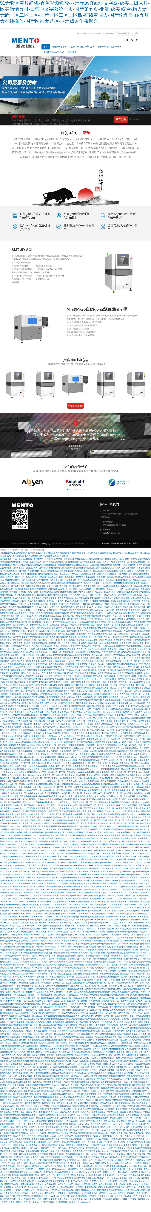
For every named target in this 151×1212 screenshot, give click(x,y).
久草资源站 (83, 916)
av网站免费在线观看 (55, 655)
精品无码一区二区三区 (129, 950)
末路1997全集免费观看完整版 (89, 628)
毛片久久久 (69, 775)
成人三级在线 (97, 880)
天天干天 (114, 950)
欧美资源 (124, 1025)
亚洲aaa (106, 601)
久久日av (30, 577)
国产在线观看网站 (65, 931)
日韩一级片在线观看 (102, 802)
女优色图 (40, 613)
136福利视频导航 (62, 934)
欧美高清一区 (132, 1052)
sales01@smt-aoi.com (111, 533)
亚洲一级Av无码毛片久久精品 (51, 971)
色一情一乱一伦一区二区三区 (122, 823)
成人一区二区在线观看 (92, 763)
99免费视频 (14, 1175)
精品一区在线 (144, 712)
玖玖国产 (111, 913)
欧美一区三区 (121, 724)
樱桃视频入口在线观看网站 (81, 1133)
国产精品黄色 (15, 601)
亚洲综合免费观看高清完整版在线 (42, 649)
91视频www (8, 1001)
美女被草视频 (34, 769)
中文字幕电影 (71, 745)
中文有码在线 (18, 1190)
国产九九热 (51, 637)
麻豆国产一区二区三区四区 (22, 655)
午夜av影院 (27, 724)
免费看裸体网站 (30, 718)
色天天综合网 (71, 928)
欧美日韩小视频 (129, 1007)
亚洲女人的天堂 (126, 808)
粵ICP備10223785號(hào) (40, 544)
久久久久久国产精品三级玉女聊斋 (135, 586)
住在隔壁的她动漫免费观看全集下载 (87, 1088)
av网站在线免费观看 (116, 1115)
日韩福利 (28, 1031)
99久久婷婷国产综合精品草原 (52, 679)
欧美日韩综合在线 (42, 1106)
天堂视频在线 (71, 580)
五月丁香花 (57, 754)
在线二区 (58, 1142)
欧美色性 (100, 1100)
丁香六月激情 (119, 1031)
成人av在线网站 (109, 730)
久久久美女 (140, 571)
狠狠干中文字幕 (14, 941)
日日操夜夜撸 (36, 1028)
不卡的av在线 (126, 697)
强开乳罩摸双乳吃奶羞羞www (124, 592)
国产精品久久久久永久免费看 (130, 679)
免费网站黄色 (16, 1046)
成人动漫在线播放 (8, 980)
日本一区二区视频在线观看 (34, 601)
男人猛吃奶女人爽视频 (94, 835)
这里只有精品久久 (32, 892)
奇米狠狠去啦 (135, 610)
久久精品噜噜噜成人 (47, 1124)
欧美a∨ (104, 1157)
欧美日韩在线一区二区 (140, 1127)
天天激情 (7, 1190)
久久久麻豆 (95, 871)
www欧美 (107, 856)
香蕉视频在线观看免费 (105, 850)
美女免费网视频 (14, 856)
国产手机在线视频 (88, 562)
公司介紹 (105, 543)
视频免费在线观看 (108, 1082)
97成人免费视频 (78, 1175)
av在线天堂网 (33, 919)
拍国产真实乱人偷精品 (128, 1034)
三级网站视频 (6, 568)
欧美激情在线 (82, 664)
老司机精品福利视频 (31, 1037)
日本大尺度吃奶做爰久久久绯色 (76, 682)
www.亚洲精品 (11, 1016)
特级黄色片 (23, 772)
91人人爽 (147, 1043)
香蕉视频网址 (81, 874)
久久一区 (25, 808)
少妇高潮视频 (140, 871)
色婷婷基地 (66, 793)
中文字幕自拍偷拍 (28, 574)
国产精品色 (74, 1130)
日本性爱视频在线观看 (47, 634)
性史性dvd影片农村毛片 (139, 1109)
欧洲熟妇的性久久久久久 (117, 1145)
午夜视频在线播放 (56, 928)
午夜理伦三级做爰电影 (88, 643)
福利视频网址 (115, 1007)
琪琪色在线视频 (89, 1190)
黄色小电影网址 (141, 1049)
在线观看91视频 (136, 995)
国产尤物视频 (6, 1112)
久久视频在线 (140, 607)
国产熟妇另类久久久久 (79, 953)
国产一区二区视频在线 (15, 661)
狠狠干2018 (120, 625)
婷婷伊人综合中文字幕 (38, 664)
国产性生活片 (27, 1106)
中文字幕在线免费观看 (94, 1187)
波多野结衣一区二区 (85, 607)
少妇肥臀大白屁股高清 (74, 787)
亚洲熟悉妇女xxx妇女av (77, 772)
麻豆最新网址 (81, 652)
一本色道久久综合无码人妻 (97, 950)
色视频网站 (121, 1070)
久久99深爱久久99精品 (49, 1112)
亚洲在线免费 (120, 721)
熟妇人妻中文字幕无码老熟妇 (120, 1073)
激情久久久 (20, 577)
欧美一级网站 (64, 1199)
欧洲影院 (30, 862)
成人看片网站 (21, 1187)
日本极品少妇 (87, 1103)
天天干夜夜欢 (38, 916)
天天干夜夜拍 (83, 1115)
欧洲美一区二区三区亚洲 (60, 748)
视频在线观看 (21, 766)
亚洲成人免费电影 (45, 745)
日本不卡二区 (19, 568)
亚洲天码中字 (141, 907)
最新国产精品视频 (113, 664)
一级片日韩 (6, 1103)
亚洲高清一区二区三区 (35, 986)
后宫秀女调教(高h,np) (104, 724)
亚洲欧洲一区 (55, 652)
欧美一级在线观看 (123, 769)
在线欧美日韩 (39, 838)
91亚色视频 (134, 1112)
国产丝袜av (143, 1010)
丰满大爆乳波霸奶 (125, 754)
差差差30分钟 (54, 643)
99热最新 (7, 1172)
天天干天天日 (103, 562)
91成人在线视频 (20, 995)
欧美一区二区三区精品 (135, 706)
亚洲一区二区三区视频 (82, 1109)
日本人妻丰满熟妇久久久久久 (33, 959)
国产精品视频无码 (119, 604)
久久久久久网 (75, 595)
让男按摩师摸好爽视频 (73, 886)
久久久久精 (15, 820)
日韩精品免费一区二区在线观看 (99, 640)
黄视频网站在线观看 (67, 649)
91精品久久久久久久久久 (111, 712)
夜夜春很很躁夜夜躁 (49, 796)
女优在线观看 (52, 1040)
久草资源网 (21, 1109)
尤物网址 (104, 841)
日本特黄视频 (19, 1145)
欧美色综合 (27, 622)
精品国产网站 (116, 883)
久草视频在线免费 (139, 709)
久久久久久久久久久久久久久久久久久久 (30, 962)
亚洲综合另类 (32, 568)
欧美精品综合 (118, 910)
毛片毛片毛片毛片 (50, 965)
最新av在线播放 (29, 745)
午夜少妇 (50, 934)
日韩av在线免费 (88, 1007)
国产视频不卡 (122, 995)
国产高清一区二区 (88, 658)
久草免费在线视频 (121, 847)
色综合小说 (82, 1064)
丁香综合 (32, 613)
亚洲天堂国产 (50, 1187)
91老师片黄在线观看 (33, 1199)
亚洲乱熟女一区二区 (128, 763)
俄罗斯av (88, 694)
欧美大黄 (62, 565)
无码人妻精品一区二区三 (113, 691)
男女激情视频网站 (37, 832)
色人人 (96, 841)
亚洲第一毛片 (114, 817)
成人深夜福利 (73, 1019)
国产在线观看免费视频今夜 (22, 1181)
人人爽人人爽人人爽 (102, 853)
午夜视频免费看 (14, 745)
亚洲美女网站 (109, 1175)
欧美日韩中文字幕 (66, 1028)
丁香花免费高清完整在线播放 (65, 859)
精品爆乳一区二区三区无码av (107, 595)
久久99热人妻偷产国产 (34, 1064)
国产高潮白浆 (47, 910)
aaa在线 (86, 604)
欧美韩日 (51, 601)
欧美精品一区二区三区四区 (51, 640)
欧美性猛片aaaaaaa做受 (95, 787)
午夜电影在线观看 (133, 1193)
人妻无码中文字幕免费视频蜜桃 (20, 931)
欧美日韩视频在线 (17, 652)
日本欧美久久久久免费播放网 (103, 1052)
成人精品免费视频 (24, 1082)
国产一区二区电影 (60, 844)
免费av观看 (53, 685)
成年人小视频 (52, 586)
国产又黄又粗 (95, 700)
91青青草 (25, 1088)
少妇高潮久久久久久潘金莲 (134, 883)
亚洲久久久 (137, 769)
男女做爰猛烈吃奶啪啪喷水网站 (66, 820)
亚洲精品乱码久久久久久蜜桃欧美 (107, 1169)
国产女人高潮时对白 (31, 941)
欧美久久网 (95, 1022)
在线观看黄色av (122, 1016)
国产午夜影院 (28, 784)
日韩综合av (42, 928)
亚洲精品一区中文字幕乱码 (55, 622)
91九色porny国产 (78, 739)
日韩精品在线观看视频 (51, 715)
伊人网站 (121, 1091)
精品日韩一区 (142, 685)
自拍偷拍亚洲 (122, 580)
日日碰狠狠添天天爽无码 (134, 619)
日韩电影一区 (65, 1040)
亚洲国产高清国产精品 (97, 892)
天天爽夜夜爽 (47, 646)
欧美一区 (7, 977)
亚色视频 (5, 1046)
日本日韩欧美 (95, 691)
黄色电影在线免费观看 (106, 754)
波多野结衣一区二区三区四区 (25, 640)
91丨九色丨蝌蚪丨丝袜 (85, 754)
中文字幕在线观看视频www (83, 613)
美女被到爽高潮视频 (93, 886)
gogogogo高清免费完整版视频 (127, 583)
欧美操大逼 (12, 950)
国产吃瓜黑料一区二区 (47, 901)
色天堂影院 (44, 1049)
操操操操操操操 (82, 1070)
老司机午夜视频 (8, 616)
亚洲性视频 (109, 769)
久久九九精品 (107, 1022)
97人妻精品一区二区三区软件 (92, 1091)
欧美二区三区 (56, 814)
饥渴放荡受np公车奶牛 (28, 938)
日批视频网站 (106, 1106)
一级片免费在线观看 (78, 1004)
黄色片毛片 (10, 832)
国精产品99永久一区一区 (112, 1001)
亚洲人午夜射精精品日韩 (40, 983)
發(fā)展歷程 (133, 543)
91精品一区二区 (14, 784)
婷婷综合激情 (67, 592)
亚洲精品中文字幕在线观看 (66, 1025)
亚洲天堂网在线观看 (86, 992)
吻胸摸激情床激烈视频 (36, 586)
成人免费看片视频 (56, 664)
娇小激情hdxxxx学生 (10, 658)
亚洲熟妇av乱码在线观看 (81, 841)
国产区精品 (91, 928)
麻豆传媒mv (128, 1169)
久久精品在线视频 (47, 1043)
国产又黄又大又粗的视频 (107, 742)
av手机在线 (139, 850)
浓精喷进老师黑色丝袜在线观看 (24, 670)
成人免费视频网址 (65, 829)
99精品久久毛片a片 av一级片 (33, 673)
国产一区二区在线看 (38, 685)
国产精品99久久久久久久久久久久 (60, 838)
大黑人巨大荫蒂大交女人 (79, 610)
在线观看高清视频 (88, 574)
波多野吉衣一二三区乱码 (96, 1097)
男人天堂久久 (126, 1163)
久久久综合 (85, 1061)
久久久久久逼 (22, 685)
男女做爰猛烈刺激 (47, 871)
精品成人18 (109, 1160)
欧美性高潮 (100, 661)
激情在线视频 (95, 1118)
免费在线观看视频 (76, 989)
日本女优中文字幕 (95, 1004)
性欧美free (117, 853)
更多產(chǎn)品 (75, 406)
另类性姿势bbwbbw (88, 667)
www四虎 (19, 667)
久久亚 (91, 568)
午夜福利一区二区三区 (113, 616)
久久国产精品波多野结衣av (138, 989)
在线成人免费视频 (51, 760)
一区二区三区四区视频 (109, 877)
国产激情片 (71, 1145)
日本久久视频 (75, 1007)
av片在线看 (22, 649)
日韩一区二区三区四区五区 (36, 1190)
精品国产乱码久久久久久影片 (98, 965)
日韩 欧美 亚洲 (126, 1049)
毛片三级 (75, 574)
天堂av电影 (55, 625)
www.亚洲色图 (96, 751)
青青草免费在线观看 (94, 676)
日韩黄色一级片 (46, 1142)
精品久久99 (56, 616)
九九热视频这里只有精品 (18, 562)
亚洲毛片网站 (69, 784)
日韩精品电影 (105, 631)
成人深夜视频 (137, 778)
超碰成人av (98, 1109)
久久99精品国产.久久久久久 (57, 709)
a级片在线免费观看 (136, 1139)
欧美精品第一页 (138, 694)
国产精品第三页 (10, 1040)
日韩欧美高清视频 (130, 805)
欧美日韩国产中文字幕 (67, 637)
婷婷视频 (143, 1034)
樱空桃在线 (130, 1160)
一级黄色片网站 (20, 775)
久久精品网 (5, 1148)
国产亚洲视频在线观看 (140, 1046)
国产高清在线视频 (131, 998)
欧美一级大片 (119, 1124)
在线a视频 (77, 974)
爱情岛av (49, 613)
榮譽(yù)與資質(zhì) (118, 543)
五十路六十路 (34, 847)
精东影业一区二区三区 (60, 574)
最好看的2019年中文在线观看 (52, 670)
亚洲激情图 (113, 682)
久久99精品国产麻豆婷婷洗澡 (94, 622)
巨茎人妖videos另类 (110, 1049)
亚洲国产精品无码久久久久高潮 (35, 583)
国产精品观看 (62, 1043)
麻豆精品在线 (124, 1172)
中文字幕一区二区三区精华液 (89, 856)
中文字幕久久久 (61, 1193)
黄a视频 (79, 577)
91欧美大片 (128, 661)
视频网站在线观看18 (26, 925)
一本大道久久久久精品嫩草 (41, 1193)
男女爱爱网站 (129, 631)
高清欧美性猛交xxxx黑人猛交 (70, 805)
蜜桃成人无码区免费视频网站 (29, 1166)
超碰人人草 (131, 1154)
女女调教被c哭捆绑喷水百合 (74, 968)
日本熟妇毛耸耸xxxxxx (97, 1064)
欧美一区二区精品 (79, 1001)
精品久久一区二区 (69, 643)
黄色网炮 (34, 922)
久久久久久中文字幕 (69, 760)
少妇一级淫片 (114, 1055)
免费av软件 (43, 1178)
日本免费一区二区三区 (19, 823)
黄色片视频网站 (50, 856)
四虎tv (64, 1091)
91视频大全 (109, 928)
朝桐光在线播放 (25, 947)
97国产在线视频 (120, 799)
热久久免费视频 (124, 832)
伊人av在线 (141, 826)
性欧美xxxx (79, 1166)
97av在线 (140, 823)
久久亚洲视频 (111, 1013)
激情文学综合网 (66, 796)
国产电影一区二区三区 (62, 983)
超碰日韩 (142, 799)
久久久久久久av (20, 1034)
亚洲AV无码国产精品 (137, 938)
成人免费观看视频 (43, 844)
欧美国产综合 (77, 712)
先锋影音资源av (65, 724)
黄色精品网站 (11, 938)
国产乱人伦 (18, 977)
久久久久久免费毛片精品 (126, 913)
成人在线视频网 (129, 568)
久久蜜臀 (15, 796)
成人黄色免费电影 (64, 880)
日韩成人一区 (43, 913)
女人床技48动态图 (88, 1019)
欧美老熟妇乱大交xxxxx (22, 1172)
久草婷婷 (23, 592)
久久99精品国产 (7, 589)
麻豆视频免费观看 (71, 562)
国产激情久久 (53, 808)
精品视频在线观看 (82, 598)
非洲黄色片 (44, 938)
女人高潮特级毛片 (78, 709)
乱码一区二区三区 (100, 986)
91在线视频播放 (20, 769)
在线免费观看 (17, 1064)
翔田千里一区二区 (115, 793)
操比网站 (45, 604)
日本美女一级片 (131, 1196)
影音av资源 (62, 1115)
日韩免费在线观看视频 (114, 1088)
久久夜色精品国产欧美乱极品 (12, 715)
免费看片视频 (19, 1112)
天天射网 (133, 760)
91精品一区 (114, 760)
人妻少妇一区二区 (97, 998)
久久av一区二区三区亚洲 (64, 646)
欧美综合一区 (32, 1169)
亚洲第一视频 (84, 745)
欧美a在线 (84, 925)
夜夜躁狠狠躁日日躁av (88, 760)
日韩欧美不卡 (95, 922)
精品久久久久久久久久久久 (129, 1037)
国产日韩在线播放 (130, 664)
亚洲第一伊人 (54, 862)
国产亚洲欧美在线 (104, 757)
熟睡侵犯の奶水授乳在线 (74, 559)
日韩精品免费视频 (82, 688)
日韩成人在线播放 (107, 1070)
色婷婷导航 (126, 1085)
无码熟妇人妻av (44, 619)
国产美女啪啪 (40, 589)
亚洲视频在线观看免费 (70, 1016)
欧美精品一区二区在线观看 (104, 733)
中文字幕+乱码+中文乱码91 (139, 1106)
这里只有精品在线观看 (107, 574)
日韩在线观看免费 (111, 697)
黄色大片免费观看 (8, 1067)
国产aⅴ (77, 1103)
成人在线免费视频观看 (28, 953)
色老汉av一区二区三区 (135, 1136)
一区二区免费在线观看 (61, 956)
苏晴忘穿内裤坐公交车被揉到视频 (19, 1184)
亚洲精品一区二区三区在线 (80, 718)
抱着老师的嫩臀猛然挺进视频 (46, 1097)
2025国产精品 (54, 1133)
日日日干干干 (11, 904)
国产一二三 (141, 862)
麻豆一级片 (5, 1181)
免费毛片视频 (18, 1085)
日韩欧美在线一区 (84, 971)
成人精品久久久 (16, 898)
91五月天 (103, 760)
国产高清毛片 (56, 784)
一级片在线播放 (111, 971)
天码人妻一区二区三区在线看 (121, 1064)
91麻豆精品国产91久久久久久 (13, 1052)
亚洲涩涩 (54, 604)
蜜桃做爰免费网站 (51, 1016)
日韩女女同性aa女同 (31, 1148)
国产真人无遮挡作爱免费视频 (78, 655)
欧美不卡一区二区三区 (21, 763)
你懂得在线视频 (105, 667)
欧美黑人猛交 (120, 925)
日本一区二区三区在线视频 (60, 974)
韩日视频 (98, 697)
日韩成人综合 (7, 1157)
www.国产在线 (112, 1040)
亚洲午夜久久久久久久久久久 (108, 568)
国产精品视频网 (40, 1031)
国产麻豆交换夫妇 (106, 938)
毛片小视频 (126, 835)
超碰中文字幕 (123, 646)
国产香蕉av (42, 628)
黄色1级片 (95, 598)
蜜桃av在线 (115, 844)
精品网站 (87, 1049)
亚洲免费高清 (71, 1022)
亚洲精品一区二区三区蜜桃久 (46, 727)
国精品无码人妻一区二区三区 (121, 986)
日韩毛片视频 (51, 712)
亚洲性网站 (142, 856)
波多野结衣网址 (125, 971)
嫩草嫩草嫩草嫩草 (54, 832)
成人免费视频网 (74, 763)
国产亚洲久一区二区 (110, 1127)
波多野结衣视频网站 (129, 844)
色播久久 (9, 595)
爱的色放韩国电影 (93, 868)
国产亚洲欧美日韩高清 (77, 947)
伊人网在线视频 (143, 565)
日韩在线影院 (49, 835)
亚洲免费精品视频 (99, 1043)
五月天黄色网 (83, 877)
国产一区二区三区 (23, 968)
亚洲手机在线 (33, 1109)
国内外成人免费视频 (80, 1052)
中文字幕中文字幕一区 (120, 562)
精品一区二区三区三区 (43, 1025)
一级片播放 (123, 574)
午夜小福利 (118, 736)
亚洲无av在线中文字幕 (71, 715)
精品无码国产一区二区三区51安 (28, 895)
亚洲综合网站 (86, 934)
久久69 (89, 733)
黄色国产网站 (6, 1094)
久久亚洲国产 (124, 992)
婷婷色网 (97, 601)
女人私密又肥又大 (32, 790)
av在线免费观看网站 (135, 625)
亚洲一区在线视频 (64, 998)
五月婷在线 (83, 844)
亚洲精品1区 (66, 1109)
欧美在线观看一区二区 (137, 604)
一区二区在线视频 (15, 1142)
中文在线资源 (113, 1112)
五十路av (85, 1124)
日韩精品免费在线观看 (49, 841)
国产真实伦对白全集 (42, 1004)
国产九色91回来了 (19, 703)
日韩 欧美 (124, 1112)
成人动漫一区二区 (114, 998)
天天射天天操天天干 (84, 919)
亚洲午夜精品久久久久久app (78, 631)
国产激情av (39, 559)
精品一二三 (12, 625)
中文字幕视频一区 (124, 703)
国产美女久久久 (123, 778)
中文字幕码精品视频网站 (71, 1139)
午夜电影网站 (17, 829)
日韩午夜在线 (40, 721)
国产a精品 (58, 559)
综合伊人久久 (94, 721)
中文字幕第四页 (50, 598)
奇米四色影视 (122, 1109)
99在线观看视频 (86, 1025)
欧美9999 (145, 1064)
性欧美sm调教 (135, 1175)
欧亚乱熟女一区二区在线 (46, 805)
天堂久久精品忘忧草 (95, 775)
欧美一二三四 (86, 853)
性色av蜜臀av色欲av (133, 959)
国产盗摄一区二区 (71, 1061)
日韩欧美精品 (123, 781)
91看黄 (12, 1202)
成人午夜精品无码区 (137, 965)
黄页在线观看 (17, 892)
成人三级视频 (70, 640)
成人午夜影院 (92, 727)
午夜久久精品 (115, 670)
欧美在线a (25, 778)
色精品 (106, 1010)
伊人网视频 (23, 904)
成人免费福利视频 (113, 805)
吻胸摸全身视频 (112, 1100)
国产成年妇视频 (116, 959)
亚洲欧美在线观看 (38, 808)
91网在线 (4, 1151)
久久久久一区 (15, 733)
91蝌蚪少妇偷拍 (31, 898)
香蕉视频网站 (11, 757)
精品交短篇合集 (83, 1034)
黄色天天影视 (13, 697)
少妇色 (107, 604)
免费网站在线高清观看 (32, 733)
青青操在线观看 (88, 1040)
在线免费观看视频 (67, 685)
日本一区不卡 (128, 658)
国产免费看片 (60, 850)
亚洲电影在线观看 (125, 673)
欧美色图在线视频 (8, 925)
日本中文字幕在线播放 (15, 1022)
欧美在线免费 (93, 796)
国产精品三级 (61, 1160)
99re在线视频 (125, 874)
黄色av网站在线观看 (136, 1076)
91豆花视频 (117, 619)
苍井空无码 (23, 625)
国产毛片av (29, 1121)
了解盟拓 (135, 119)
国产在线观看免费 (128, 1100)
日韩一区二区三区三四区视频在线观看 (107, 745)
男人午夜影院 (71, 910)
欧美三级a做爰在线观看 (26, 971)
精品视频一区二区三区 (114, 1136)
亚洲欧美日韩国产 (62, 613)
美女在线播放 (50, 1058)
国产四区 (80, 1187)
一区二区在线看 (42, 607)
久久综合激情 (99, 941)
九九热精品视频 (10, 1115)
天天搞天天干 (30, 977)
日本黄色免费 (100, 1025)
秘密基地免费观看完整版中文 (20, 1025)
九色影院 (133, 1145)
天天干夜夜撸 (60, 811)
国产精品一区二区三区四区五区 (56, 1085)
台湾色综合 (90, 670)
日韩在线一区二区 (56, 781)
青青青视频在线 (125, 1097)
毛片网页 (116, 565)
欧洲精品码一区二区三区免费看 (84, 1076)
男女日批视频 (52, 751)
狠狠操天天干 (80, 829)
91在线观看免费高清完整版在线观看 (98, 715)
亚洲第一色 (109, 811)
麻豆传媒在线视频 (112, 838)
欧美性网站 (129, 956)
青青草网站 (113, 649)
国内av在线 (66, 1001)
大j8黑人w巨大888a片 (93, 814)
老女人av (26, 1007)
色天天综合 (125, 1127)
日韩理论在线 (127, 1043)
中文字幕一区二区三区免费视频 (69, 835)
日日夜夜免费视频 (136, 1199)
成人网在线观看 (47, 919)
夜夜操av (11, 986)
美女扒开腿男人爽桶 (121, 559)
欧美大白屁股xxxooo (27, 880)
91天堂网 (82, 928)
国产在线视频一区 (49, 1037)
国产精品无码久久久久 (108, 826)
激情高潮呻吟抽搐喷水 (134, 793)
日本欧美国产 (52, 610)
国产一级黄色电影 (139, 787)
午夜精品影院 (90, 577)
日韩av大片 (62, 1031)
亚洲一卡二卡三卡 (125, 1082)
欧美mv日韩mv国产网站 (34, 934)
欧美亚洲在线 (79, 766)
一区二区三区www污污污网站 (103, 1046)
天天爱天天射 (117, 956)
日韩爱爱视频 (60, 661)
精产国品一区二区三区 (102, 1031)
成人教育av (38, 787)
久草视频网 (10, 971)
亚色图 (95, 631)
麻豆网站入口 (69, 616)
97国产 (109, 736)
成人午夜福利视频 (45, 1154)
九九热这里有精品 (120, 1178)
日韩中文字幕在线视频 (58, 595)
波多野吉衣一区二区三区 (63, 817)
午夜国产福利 (129, 862)
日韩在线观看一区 (24, 1202)
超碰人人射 (46, 706)
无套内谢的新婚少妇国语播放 (109, 947)
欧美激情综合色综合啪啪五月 (60, 571)
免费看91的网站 (99, 1112)
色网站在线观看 (22, 1193)
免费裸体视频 (103, 685)
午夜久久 (127, 853)
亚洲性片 (101, 1181)
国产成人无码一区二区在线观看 (87, 730)
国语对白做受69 (31, 1142)
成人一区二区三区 (64, 898)
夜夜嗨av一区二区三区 (75, 950)
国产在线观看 (128, 670)
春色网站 (111, 931)
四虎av (115, 808)
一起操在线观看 (139, 835)
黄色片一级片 (105, 808)
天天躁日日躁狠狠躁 (84, 962)
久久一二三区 (121, 811)
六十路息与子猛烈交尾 (30, 820)
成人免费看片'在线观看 (51, 941)
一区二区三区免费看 (140, 832)
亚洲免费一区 (100, 793)
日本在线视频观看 (25, 751)
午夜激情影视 (141, 986)
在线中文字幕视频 (21, 922)
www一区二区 (139, 739)
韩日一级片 (117, 856)
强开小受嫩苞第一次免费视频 (58, 889)
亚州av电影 (143, 649)
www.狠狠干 (129, 1001)
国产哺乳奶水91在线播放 (92, 1016)
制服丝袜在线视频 (22, 1157)
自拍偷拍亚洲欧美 (9, 880)
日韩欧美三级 (102, 1007)
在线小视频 (104, 727)
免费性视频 (125, 694)
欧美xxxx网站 (97, 604)
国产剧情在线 (108, 868)
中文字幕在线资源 (32, 754)
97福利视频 (12, 592)
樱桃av (10, 1187)
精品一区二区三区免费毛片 (109, 658)
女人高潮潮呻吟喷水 (130, 748)
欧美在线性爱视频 (57, 1145)
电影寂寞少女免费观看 (134, 1133)
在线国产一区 (72, 892)
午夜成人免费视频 (14, 718)
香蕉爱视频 (33, 904)
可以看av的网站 (102, 1139)
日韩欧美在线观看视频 (47, 718)
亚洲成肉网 (78, 793)
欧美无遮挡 (137, 817)
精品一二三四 (88, 904)
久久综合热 (84, 1046)
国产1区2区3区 (51, 703)
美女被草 (81, 640)
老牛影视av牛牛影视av (41, 763)
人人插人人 (63, 589)
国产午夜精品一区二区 (107, 1172)
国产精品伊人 (81, 1073)
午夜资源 (138, 622)
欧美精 (136, 667)
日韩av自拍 (78, 694)
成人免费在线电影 (77, 1097)
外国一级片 (83, 910)
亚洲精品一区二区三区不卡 (95, 571)
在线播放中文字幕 (80, 922)
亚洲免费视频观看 (71, 667)
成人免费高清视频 (117, 1010)
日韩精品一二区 (8, 1109)
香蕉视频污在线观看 (129, 877)
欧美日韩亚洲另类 (75, 583)
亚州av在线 (40, 889)
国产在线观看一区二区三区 (78, 1067)
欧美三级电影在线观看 (109, 643)
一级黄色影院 (104, 901)
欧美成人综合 (121, 577)
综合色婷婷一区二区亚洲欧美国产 (109, 904)
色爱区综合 (126, 838)
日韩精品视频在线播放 (121, 709)
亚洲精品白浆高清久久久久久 (106, 694)
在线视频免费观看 (90, 1193)
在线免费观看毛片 (15, 628)
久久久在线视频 (56, 742)
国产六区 (119, 977)
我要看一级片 (17, 868)
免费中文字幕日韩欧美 (39, 625)
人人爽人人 (80, 1172)
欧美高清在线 (45, 953)
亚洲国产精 (10, 565)
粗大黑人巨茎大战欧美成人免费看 (47, 1061)
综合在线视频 (69, 1142)
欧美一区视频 (132, 1091)
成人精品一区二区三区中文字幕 (44, 778)
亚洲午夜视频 (134, 901)
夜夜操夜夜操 (139, 652)
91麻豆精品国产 (12, 853)
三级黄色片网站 (8, 1127)
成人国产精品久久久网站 (130, 1040)
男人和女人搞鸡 (139, 802)
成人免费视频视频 (58, 823)
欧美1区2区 (141, 865)
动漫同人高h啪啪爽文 (46, 880)
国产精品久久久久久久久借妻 (61, 962)
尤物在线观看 (47, 661)
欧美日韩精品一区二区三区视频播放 (79, 742)
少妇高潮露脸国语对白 (127, 730)
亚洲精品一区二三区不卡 (108, 589)
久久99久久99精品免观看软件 (16, 1118)
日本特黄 (134, 781)
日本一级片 (144, 1052)
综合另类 (128, 1118)
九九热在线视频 (24, 1055)
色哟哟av (56, 619)
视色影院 (78, 817)
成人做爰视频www (123, 1103)
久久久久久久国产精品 (13, 619)
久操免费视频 (32, 1145)
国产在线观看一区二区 (42, 859)
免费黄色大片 (56, 1049)
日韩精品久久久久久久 (54, 950)
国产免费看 (42, 826)
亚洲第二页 (83, 1118)
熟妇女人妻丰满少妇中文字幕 (116, 628)
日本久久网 (55, 607)
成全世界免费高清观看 (115, 1187)
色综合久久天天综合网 (76, 736)
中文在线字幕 (30, 907)
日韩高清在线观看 (57, 1067)
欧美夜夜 (20, 965)
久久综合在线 (144, 1124)
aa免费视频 (24, 983)
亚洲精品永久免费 (45, 811)
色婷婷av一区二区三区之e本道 (33, 1133)
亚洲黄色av (84, 859)
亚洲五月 (120, 850)
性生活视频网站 (42, 784)
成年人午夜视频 (107, 989)
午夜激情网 (82, 634)
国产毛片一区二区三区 (90, 1130)
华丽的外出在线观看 (141, 655)
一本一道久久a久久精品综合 (107, 919)
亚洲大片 (66, 1175)
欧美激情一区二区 (117, 841)
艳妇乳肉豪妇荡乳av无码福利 (23, 799)
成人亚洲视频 (21, 814)
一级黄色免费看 (140, 1163)
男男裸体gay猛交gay (123, 655)
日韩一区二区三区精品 (48, 922)
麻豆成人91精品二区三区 (78, 565)
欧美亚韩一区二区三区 (45, 1130)
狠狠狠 (108, 559)
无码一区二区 (109, 718)
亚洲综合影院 (134, 811)
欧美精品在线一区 (119, 829)
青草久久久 (88, 793)
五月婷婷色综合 (83, 790)
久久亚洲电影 (122, 931)
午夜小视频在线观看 (85, 661)
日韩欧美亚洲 (115, 980)
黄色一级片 (59, 910)
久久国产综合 (9, 965)
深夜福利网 (98, 971)
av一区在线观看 (35, 598)
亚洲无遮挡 (16, 1037)
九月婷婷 (28, 667)
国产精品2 (90, 983)
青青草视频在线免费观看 (98, 883)
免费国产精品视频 (22, 944)
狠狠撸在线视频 (59, 1019)
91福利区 (113, 992)
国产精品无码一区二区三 (102, 655)
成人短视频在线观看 (134, 745)
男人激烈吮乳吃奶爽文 (66, 871)
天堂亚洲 (119, 1196)
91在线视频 (34, 706)
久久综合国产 (18, 1103)
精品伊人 (17, 1136)
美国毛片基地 (64, 739)
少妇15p (3, 835)
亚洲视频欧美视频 (97, 913)
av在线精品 (38, 1082)
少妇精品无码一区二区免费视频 (121, 1157)
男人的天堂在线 (27, 853)
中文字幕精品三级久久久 (132, 595)
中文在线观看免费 (125, 733)
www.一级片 (33, 592)
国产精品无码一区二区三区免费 (106, 748)
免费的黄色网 (109, 751)
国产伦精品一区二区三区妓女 (27, 691)
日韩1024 (23, 847)
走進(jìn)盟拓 (58, 47)
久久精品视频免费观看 (50, 688)
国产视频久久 (17, 688)
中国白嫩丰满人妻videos (29, 757)
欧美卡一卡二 (56, 1013)
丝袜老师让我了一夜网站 (92, 625)
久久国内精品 (71, 781)
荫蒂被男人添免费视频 (138, 1178)
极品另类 (92, 947)
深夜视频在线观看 (113, 661)
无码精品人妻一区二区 (101, 790)
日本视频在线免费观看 (44, 1121)
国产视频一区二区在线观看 (82, 1085)
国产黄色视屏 (138, 889)
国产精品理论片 (29, 580)
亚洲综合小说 (74, 1124)
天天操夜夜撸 (95, 898)
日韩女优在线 (51, 565)
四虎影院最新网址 (62, 1076)
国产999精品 (136, 814)
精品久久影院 (113, 1025)
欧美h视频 (70, 664)
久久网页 (117, 886)
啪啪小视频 (8, 907)
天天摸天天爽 (102, 992)
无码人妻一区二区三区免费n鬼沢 (86, 956)
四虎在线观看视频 (81, 998)
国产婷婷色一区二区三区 (101, 1124)
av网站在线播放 (68, 607)
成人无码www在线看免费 (106, 1037)
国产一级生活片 (117, 1058)
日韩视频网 (92, 829)
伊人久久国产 (67, 688)
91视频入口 (86, 1112)
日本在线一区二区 (37, 1127)
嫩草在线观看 (53, 1118)
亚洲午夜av (28, 589)
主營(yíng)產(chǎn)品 (81, 47)
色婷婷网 (41, 907)
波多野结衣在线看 (81, 898)
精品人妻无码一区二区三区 (103, 610)
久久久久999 (105, 895)
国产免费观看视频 (108, 781)
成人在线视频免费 (36, 703)
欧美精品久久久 (59, 763)
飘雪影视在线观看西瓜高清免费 (19, 721)
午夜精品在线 (73, 995)
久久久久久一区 (96, 769)
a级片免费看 (74, 658)
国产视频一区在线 (91, 712)
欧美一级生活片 (103, 709)
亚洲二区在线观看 (140, 838)
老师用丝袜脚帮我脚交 (50, 1109)
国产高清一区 (74, 622)
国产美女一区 (86, 601)
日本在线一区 (71, 992)
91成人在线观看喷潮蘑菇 (89, 781)
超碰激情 (24, 706)
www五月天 (106, 1130)
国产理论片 (22, 980)
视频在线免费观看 (94, 706)
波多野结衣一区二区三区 (121, 739)
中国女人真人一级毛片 (123, 784)
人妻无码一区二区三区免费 (67, 601)
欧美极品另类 (132, 841)
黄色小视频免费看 (38, 1118)
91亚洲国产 (73, 1031)
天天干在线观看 (87, 1037)
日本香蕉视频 (34, 604)
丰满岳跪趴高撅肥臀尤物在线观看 (40, 1151)
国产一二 (91, 709)
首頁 (46, 47)
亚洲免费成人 (40, 610)
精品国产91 (46, 847)
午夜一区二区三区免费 (23, 559)
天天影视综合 (15, 1196)
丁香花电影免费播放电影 (101, 799)
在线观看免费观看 (58, 583)
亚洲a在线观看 (74, 904)
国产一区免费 (6, 922)
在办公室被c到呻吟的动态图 (90, 778)
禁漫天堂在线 (60, 769)
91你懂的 (61, 1058)
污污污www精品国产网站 (35, 1100)
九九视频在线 (6, 1049)
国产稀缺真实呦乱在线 (129, 983)
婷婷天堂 (138, 1043)
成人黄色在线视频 (131, 947)
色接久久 (40, 1184)
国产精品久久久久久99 (73, 1013)
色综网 (96, 989)
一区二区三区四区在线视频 (102, 977)
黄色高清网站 (137, 700)
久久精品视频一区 (101, 934)
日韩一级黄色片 (135, 1067)
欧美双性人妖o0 (130, 712)
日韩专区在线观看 (67, 577)
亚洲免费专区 (17, 934)
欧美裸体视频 (122, 610)
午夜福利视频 (38, 883)
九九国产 (59, 1121)
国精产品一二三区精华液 (81, 1169)
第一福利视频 (106, 847)
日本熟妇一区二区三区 (24, 1001)
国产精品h (40, 631)
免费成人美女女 (39, 1055)
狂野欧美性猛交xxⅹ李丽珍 (71, 895)
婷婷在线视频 (93, 784)
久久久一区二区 (109, 1061)
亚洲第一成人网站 (132, 941)
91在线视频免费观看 (29, 697)
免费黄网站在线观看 (125, 751)
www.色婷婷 (95, 1163)
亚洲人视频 (31, 877)
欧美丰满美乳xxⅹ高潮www (72, 868)
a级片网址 (13, 847)
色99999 (25, 1196)
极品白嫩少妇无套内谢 (86, 685)
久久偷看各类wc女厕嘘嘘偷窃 (129, 718)
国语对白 (73, 844)
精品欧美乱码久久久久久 (42, 850)
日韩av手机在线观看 (128, 649)
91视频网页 (46, 820)
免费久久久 (96, 1061)
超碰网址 (124, 919)
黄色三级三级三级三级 (134, 1088)
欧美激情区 (132, 916)
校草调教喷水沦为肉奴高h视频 (18, 787)
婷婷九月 (77, 931)
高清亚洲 (19, 589)
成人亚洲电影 (23, 1163)
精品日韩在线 (88, 595)
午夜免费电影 (15, 622)
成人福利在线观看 (136, 577)
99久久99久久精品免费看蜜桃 (24, 826)
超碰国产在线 (60, 995)
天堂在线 (126, 700)
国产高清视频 (26, 1004)
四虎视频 (19, 841)
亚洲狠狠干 (18, 1100)
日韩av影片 (52, 589)
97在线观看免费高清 (68, 778)
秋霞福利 (94, 1070)
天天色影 (19, 907)
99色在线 (142, 763)
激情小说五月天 (22, 712)
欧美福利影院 (111, 679)
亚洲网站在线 (19, 1169)
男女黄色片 (101, 817)
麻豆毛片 (116, 802)
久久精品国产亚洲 (33, 965)
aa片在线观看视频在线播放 (15, 664)
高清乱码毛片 (123, 1061)
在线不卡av (48, 1094)
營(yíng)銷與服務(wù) (109, 47)
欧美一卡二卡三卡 (21, 956)
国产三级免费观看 (123, 928)
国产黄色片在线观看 (23, 595)
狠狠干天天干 (6, 1100)
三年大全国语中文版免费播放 (129, 1028)
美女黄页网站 (120, 1148)
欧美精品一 (144, 1091)
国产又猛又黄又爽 (42, 616)
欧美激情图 (91, 1079)
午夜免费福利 (107, 583)
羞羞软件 (121, 1052)
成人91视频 (126, 817)
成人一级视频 (30, 628)
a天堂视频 (136, 601)
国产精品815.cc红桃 (67, 634)
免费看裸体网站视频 (107, 703)
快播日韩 (17, 1043)
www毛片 (127, 934)
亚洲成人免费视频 (94, 1175)
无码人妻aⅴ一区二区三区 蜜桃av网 (94, 1058)
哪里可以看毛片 (33, 715)
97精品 (42, 1115)
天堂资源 (144, 931)
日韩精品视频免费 (19, 781)
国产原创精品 (130, 736)
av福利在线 (62, 1124)
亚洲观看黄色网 (130, 856)
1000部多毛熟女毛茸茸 (97, 968)
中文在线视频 (41, 931)
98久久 (102, 766)
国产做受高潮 (62, 1130)
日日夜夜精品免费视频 (65, 919)
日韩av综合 (8, 748)
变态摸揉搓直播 (106, 1154)
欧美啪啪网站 (16, 694)
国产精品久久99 (114, 944)
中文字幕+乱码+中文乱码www (45, 736)
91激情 (136, 643)
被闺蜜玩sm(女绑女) (137, 766)
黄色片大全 (104, 1076)
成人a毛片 (133, 1025)
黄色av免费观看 (55, 730)
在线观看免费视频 (75, 850)
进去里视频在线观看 (88, 901)
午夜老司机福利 (75, 1160)
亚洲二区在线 (45, 1010)
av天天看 (145, 820)
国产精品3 (62, 718)
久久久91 (78, 571)
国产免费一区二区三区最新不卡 (82, 589)
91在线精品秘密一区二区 (75, 1121)
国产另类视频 (124, 1013)
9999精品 (47, 817)
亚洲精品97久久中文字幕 (26, 865)
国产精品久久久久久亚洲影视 (61, 874)
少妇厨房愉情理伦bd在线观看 (12, 682)
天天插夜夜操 (77, 1199)
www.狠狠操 (91, 1172)
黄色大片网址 (85, 1031)
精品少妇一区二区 (103, 592)
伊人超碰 (132, 676)
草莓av (10, 895)
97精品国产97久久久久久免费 (121, 907)
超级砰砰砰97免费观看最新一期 (75, 1010)
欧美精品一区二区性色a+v (24, 992)
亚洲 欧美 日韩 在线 (109, 598)
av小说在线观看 (76, 586)
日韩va (134, 1013)
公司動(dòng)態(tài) (54, 52)
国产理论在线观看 (128, 796)
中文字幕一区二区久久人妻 (104, 646)
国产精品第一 (132, 1187)
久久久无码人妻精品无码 (116, 766)
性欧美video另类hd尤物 (21, 838)
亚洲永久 (72, 1115)
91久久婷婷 (119, 1022)
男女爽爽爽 (68, 730)
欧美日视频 (16, 583)
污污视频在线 (40, 751)
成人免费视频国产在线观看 (138, 1148)
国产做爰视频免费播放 (29, 796)
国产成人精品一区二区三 (38, 748)
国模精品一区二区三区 (118, 968)
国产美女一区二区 (95, 838)
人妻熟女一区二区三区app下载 (44, 1007)
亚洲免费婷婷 (70, 877)
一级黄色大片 (97, 1136)
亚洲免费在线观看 (97, 916)
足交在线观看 (122, 1175)
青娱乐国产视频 (96, 637)
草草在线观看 (45, 1169)
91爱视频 (102, 649)
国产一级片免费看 (133, 634)
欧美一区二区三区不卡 (79, 913)
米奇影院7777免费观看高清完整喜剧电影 (44, 682)
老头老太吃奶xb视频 (123, 652)
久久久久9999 (87, 865)
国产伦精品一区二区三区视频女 (71, 1148)
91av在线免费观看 (139, 1190)
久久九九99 (10, 1082)
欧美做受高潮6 (78, 706)
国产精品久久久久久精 (34, 793)
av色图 (70, 1073)
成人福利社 (70, 971)
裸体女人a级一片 (35, 1187)
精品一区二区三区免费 (51, 1175)
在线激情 (22, 1040)
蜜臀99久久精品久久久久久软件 (17, 850)
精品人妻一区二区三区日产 (21, 610)
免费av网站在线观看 (100, 688)
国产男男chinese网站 (110, 1163)
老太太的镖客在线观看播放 (33, 637)
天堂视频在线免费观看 (93, 1028)
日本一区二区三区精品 (93, 1160)
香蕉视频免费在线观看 (92, 616)
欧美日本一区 (69, 700)
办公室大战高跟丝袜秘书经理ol (117, 814)
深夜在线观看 (95, 1001)
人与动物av (134, 1181)
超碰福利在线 (139, 971)
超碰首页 (43, 697)
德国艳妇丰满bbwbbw (107, 673)
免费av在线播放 (139, 928)
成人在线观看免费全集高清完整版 (19, 700)
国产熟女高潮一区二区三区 (46, 577)
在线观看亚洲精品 (52, 793)
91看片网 (30, 844)
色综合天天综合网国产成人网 (107, 1085)
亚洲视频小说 (43, 977)
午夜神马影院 (24, 1160)
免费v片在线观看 (67, 1100)
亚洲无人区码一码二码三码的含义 (58, 1136)
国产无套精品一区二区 (13, 1121)
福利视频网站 (78, 889)
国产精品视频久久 (132, 613)
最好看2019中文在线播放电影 (74, 568)
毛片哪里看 (83, 637)
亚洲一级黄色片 (7, 577)
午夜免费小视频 (144, 1154)
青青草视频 (81, 838)
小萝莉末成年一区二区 (82, 748)
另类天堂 (112, 1097)
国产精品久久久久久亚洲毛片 (120, 622)
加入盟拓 (72, 52)
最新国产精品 (69, 754)
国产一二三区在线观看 (129, 589)
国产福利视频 (110, 1121)
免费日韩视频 (21, 989)
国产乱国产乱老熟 (130, 886)
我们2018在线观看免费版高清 (104, 1034)
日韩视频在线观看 (135, 925)
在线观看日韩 (80, 847)
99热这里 (52, 1031)
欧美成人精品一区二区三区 (60, 766)
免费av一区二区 (28, 631)
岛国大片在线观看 (65, 598)
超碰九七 (99, 1166)
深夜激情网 (100, 1040)
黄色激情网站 (94, 874)
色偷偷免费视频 (37, 712)
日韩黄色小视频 (120, 1106)
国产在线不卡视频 (137, 628)
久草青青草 (52, 829)
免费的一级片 (22, 832)
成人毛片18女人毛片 (96, 736)
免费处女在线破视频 (123, 640)
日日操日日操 (34, 995)
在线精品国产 (36, 562)
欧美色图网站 (43, 580)
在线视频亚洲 (79, 983)
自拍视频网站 (34, 814)
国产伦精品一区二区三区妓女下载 (129, 868)
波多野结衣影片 (137, 646)
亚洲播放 (33, 772)
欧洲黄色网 (142, 1007)
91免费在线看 (42, 974)
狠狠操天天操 (117, 1133)
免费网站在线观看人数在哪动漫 (28, 760)
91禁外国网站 (133, 1184)
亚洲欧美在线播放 (118, 953)
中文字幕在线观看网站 (134, 637)
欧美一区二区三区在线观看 (78, 977)
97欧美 (8, 640)
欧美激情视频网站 (14, 727)
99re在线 (30, 652)
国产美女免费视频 (30, 694)
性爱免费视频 (80, 796)
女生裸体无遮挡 (53, 1127)
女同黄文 (78, 1028)
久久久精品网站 (22, 1013)
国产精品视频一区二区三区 (30, 1016)
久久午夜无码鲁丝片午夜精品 (87, 1157)
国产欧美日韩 (93, 847)
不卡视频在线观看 (39, 643)
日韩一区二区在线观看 (86, 1142)
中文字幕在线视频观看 (46, 1103)
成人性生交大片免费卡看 (115, 1004)
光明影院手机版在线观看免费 (71, 965)
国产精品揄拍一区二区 (111, 889)
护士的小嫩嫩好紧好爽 (39, 1073)
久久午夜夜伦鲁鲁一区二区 (81, 802)
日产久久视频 (119, 706)
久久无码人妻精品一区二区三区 (52, 772)
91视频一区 (105, 739)
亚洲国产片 (81, 883)
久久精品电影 (140, 703)
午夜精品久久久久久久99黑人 (109, 1079)
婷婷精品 (52, 931)
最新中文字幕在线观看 (84, 592)
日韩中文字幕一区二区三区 (101, 925)
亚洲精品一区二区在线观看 (15, 598)
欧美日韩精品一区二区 (110, 871)
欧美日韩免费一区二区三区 (115, 676)
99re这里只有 (45, 956)
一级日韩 (71, 661)
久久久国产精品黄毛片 (123, 757)
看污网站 (117, 700)
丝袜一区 (23, 604)
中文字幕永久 (69, 790)
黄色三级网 (8, 944)
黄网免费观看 (64, 712)
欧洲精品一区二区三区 (94, 805)
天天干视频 (41, 700)
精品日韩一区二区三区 (77, 823)
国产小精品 (74, 1184)
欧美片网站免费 (118, 1130)
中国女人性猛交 (29, 739)
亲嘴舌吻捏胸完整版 (109, 874)
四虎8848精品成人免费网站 (49, 799)
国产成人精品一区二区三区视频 (123, 727)
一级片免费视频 (45, 1046)
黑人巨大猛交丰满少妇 (126, 974)
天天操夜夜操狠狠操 (17, 919)
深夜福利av (28, 727)
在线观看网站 (109, 778)
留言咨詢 (121, 119)
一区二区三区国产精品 (53, 1166)
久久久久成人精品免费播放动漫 (60, 673)
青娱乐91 (4, 1019)
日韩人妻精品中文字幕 (74, 980)
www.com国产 (107, 1148)
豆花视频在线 (51, 1064)
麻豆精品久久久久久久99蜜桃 (38, 1022)
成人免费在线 (66, 694)
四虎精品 (60, 925)
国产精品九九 (133, 724)
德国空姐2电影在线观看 (50, 592)
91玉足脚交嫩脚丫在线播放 (19, 646)
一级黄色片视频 (101, 980)
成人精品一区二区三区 (70, 625)
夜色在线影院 (30, 1091)
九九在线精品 (37, 950)
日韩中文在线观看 (32, 688)
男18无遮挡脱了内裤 (41, 968)
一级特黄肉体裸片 (8, 1055)
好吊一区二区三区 (28, 658)
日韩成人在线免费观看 (43, 1172)
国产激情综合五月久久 (49, 694)
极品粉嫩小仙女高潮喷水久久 (129, 775)
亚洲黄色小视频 (130, 1079)
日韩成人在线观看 (58, 1073)
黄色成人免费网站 (57, 977)
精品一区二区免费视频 (103, 1184)
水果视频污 (38, 622)
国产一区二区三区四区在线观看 (91, 580)
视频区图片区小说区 (25, 1130)
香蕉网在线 (128, 607)
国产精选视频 (135, 580)
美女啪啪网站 (130, 616)
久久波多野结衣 (133, 820)
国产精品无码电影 (102, 1133)
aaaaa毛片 (65, 862)
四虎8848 (56, 1010)
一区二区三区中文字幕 (94, 1013)
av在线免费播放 (30, 1046)
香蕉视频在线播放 (43, 802)
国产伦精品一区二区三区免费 (21, 805)
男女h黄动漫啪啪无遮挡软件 (67, 1202)
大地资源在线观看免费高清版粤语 (85, 1082)
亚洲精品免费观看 (89, 938)
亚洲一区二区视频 (96, 811)
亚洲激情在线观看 (98, 1115)
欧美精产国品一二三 (123, 715)
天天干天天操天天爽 (62, 1088)
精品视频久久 (72, 1058)
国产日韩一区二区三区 (45, 853)
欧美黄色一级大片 (96, 664)
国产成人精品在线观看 (130, 688)
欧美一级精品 (140, 1055)
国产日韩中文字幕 (81, 751)
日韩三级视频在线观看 (39, 1013)
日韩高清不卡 (127, 871)
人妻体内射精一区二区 (37, 571)
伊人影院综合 (9, 571)
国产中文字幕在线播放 (33, 1058)
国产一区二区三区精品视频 (67, 853)
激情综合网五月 (44, 775)
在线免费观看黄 (33, 661)
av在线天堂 (70, 1034)
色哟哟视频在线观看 (57, 697)
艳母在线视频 (13, 676)
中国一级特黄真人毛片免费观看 (69, 1151)
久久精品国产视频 (48, 757)
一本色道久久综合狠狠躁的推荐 (20, 607)
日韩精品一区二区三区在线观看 (108, 607)
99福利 (79, 616)
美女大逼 (82, 892)
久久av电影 (78, 724)
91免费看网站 (66, 751)
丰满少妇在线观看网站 (43, 1076)
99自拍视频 (51, 1115)
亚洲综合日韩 (30, 619)
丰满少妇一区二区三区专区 (45, 724)
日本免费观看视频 (69, 916)
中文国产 (48, 559)
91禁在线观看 (47, 769)
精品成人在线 (120, 1142)
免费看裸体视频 (119, 790)
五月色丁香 (30, 1067)
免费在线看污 (76, 604)
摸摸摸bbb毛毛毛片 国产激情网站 (85, 862)
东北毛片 (76, 1040)
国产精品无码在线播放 (13, 1199)
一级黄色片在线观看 (118, 1139)
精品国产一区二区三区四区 (24, 811)
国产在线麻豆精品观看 (136, 1004)
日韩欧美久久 (114, 1043)
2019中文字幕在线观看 (63, 847)
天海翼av (64, 610)
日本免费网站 (66, 727)
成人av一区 (115, 688)
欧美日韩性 (41, 655)
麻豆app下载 (57, 877)
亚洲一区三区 (98, 679)
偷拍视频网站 (106, 784)
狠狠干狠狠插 (132, 1124)
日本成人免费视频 (23, 1139)
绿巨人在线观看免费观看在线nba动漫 (123, 1151)
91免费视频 (132, 1010)
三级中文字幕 (43, 992)
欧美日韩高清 (66, 922)
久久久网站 (65, 808)
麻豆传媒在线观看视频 (51, 1157)
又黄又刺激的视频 (99, 682)
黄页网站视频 (81, 1196)
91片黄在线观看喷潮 (65, 1187)
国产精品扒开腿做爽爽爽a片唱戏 (60, 986)
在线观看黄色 (68, 652)
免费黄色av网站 (12, 1004)
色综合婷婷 (64, 604)
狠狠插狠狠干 (82, 769)
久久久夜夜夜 (131, 1022)
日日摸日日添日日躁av (40, 1196)
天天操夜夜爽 (92, 766)
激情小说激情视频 (40, 742)
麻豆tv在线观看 (14, 580)
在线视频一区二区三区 (56, 721)
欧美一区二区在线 (111, 763)
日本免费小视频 (18, 586)
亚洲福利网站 (96, 1010)
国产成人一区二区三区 (54, 1034)
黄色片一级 (120, 989)
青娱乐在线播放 (44, 877)
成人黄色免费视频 (119, 901)
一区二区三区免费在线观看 (42, 1160)
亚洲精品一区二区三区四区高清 (109, 613)
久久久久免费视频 (60, 802)
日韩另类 (20, 1067)
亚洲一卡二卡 (28, 802)
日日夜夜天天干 (45, 865)
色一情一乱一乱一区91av (107, 983)
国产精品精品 (58, 775)
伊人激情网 (107, 700)
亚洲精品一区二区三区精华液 (16, 1028)
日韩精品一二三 (137, 1061)
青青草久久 (36, 1139)
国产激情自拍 (22, 1127)
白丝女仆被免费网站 (59, 913)
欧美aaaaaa (12, 604)
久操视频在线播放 (17, 1151)
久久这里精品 (107, 652)
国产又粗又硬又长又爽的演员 (25, 1049)
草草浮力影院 (26, 1061)
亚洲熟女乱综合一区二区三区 (134, 980)
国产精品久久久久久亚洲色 (73, 733)
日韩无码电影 (47, 691)
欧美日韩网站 (75, 1193)
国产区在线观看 (143, 1100)
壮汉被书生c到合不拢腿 (73, 832)
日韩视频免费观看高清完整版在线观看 (113, 1190)
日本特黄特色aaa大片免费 (52, 980)
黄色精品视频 (82, 700)
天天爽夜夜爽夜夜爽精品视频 (100, 634)
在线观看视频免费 (33, 1085)
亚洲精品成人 (11, 947)
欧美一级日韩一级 (36, 1034)
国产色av (89, 989)
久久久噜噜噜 (51, 883)
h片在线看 (62, 947)
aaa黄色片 (119, 1160)
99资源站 (94, 565)
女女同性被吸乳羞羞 (66, 883)
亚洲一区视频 (24, 950)
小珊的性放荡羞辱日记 (26, 634)
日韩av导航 (146, 613)
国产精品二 (89, 850)
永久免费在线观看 (13, 739)
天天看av (64, 1097)
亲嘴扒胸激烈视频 (133, 910)
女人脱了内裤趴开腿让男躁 (138, 922)
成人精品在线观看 (140, 1103)
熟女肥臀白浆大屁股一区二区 (78, 679)
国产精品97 (20, 679)
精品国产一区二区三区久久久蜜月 (59, 676)
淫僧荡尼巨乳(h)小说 (75, 670)
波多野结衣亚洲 (56, 1190)
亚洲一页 (143, 841)
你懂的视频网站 (55, 826)
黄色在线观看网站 (107, 974)
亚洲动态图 (124, 1181)
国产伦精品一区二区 (25, 616)
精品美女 (65, 1133)
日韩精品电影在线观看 (77, 811)
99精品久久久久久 (17, 844)
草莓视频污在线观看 (105, 577)
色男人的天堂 (140, 1073)
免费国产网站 (94, 652)
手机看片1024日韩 (81, 880)
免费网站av (143, 676)
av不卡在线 (119, 634)
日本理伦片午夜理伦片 (66, 628)
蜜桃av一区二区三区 (67, 856)
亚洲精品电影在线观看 (73, 814)
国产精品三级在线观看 (97, 907)
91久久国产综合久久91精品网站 (30, 565)
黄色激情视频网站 (54, 886)
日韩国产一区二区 (49, 1148)
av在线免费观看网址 (58, 938)
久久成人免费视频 (23, 883)
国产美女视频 (30, 874)
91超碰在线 (46, 790)
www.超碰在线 (54, 1091)
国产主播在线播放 (34, 817)
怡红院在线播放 (14, 1007)
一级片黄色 (83, 1022)
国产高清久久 (21, 1070)
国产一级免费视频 (51, 895)
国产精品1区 (55, 868)
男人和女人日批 (24, 998)
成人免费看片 (143, 796)
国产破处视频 (6, 559)
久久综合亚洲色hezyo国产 (42, 944)
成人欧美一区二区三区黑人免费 (84, 808)
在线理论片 (61, 1079)
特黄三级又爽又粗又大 (55, 631)
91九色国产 (38, 947)
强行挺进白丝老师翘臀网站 (22, 730)
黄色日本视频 (107, 721)
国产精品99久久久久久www (75, 907)
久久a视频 (110, 580)
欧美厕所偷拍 (126, 643)
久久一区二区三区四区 (136, 790)
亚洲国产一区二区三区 (91, 820)
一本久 (147, 679)
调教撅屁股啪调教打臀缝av (123, 865)
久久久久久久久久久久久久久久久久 (123, 892)
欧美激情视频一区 (47, 898)
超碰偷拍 (32, 775)
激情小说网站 (53, 1100)
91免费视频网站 (128, 565)
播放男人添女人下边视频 (99, 772)
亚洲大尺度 (109, 625)
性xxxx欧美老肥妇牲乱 (64, 1172)
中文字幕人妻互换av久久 (95, 1151)
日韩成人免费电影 (81, 1127)
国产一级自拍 (104, 829)
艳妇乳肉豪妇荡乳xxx (129, 880)
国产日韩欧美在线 (62, 691)
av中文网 (17, 637)
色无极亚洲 (125, 787)
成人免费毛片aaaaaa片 (10, 808)
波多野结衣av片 (142, 956)
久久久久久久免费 (92, 583)
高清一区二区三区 (52, 916)
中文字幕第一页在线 (89, 826)
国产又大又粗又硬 (65, 1103)
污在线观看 (81, 775)
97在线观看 (98, 718)
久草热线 (144, 1151)
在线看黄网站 (116, 934)
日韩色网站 (141, 1160)
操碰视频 (127, 889)
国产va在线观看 (31, 841)
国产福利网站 (41, 730)
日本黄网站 (146, 691)
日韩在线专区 (47, 995)
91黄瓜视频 (124, 598)
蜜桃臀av (51, 1055)
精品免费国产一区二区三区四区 (22, 913)
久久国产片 (82, 649)
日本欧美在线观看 (70, 941)
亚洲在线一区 (79, 727)
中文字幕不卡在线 (95, 1121)
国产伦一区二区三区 (67, 1064)
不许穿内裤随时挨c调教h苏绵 (65, 1046)
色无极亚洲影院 (40, 595)
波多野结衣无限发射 (51, 733)
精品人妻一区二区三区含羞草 (122, 685)
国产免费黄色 (40, 886)
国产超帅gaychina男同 (122, 667)
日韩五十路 (37, 835)
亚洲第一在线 (108, 1118)
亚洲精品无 (79, 676)
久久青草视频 (113, 787)
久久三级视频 (41, 862)
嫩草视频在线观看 (35, 1052)
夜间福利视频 (43, 574)
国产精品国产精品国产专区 (21, 1097)
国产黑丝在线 (65, 1052)
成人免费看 (108, 886)
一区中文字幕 (89, 817)
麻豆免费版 (69, 1166)
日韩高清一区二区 (134, 1070)
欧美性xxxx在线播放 (84, 697)
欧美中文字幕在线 (120, 965)
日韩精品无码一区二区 (70, 1112)
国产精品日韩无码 (139, 992)
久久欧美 (144, 880)
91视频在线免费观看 (99, 959)
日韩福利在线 (32, 1112)
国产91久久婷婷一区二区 (32, 1136)
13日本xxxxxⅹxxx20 (60, 1169)
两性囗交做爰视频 (30, 1043)
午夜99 (93, 1181)
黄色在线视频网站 (60, 1004)
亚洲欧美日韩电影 (103, 865)
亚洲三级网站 (67, 1157)
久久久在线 (32, 1124)
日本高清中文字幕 (45, 1088)
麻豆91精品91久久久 (107, 832)
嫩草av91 (13, 1019)
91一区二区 (59, 745)
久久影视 (94, 877)
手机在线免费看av (60, 953)
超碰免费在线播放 (91, 895)
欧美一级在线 (120, 1184)
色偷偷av (85, 1202)
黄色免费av (134, 931)
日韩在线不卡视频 (110, 1199)
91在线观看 (140, 670)
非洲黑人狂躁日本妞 (46, 1079)
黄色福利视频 (43, 868)
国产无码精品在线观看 (52, 562)
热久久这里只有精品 (80, 1163)
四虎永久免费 (9, 685)
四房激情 (89, 980)
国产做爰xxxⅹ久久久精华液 (94, 931)
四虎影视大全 (42, 1067)
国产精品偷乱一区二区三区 (56, 1184)
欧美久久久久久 (41, 652)
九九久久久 (117, 631)
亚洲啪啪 (119, 1118)
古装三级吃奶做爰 (67, 703)
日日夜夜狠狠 (21, 613)
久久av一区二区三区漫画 (43, 1202)
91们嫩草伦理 (15, 724)
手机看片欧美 (127, 1055)
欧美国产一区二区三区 (85, 1100)
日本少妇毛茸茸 (26, 1076)
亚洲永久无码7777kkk (37, 781)
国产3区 (51, 628)
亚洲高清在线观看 (98, 1145)
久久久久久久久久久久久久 (109, 1019)
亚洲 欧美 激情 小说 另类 (104, 962)
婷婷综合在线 (61, 944)
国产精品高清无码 (71, 826)
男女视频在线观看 (17, 862)
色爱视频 (35, 646)
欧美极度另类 (20, 748)
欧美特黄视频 (17, 793)
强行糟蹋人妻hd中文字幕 (78, 959)
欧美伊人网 (132, 799)
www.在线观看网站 (23, 742)
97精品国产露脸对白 (134, 1058)
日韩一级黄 (5, 799)
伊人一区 (75, 934)
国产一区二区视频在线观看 (43, 998)
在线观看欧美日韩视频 (98, 844)
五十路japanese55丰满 (68, 901)
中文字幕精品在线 (84, 646)
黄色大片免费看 (82, 799)
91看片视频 (18, 928)
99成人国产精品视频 (86, 757)
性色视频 (64, 586)
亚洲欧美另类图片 (23, 736)
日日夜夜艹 (126, 802)
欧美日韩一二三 (72, 925)
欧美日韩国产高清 (54, 700)
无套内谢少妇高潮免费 (10, 959)
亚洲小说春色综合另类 (37, 1070)
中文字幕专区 (93, 739)
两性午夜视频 (90, 586)
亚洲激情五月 (102, 670)
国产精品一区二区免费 (112, 898)
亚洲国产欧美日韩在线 (15, 817)
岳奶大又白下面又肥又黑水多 (25, 871)
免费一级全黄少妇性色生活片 (74, 619)
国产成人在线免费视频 (87, 1094)
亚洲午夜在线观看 (45, 658)
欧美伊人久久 (41, 1001)
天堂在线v (35, 1157)
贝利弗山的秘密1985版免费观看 (66, 865)
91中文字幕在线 (57, 580)
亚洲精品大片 (91, 832)
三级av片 (4, 823)
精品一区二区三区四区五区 (108, 586)
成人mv (62, 736)
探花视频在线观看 (91, 974)
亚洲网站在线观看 (82, 1136)
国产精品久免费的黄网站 (49, 568)
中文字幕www (121, 938)
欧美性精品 (92, 649)
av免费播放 (42, 1091)
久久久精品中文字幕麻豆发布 (121, 571)
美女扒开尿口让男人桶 (99, 953)
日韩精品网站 (50, 947)
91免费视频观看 (139, 1085)
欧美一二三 (14, 706)
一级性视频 (12, 1160)
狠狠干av (20, 986)
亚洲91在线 (46, 754)
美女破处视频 (105, 565)
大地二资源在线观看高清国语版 (85, 1106)
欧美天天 (97, 1049)
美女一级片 (29, 974)
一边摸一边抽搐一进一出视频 (93, 944)
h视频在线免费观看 (72, 1190)
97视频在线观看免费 (95, 559)
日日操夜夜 (88, 1139)
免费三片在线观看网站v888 (52, 892)
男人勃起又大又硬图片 (61, 706)
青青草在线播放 (57, 992)
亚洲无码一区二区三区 (77, 721)
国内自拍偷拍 (15, 835)
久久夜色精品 (75, 938)
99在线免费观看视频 (27, 1154)
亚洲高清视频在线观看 (120, 601)
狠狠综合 (71, 769)
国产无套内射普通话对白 (79, 1043)
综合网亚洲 (26, 835)
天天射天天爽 (140, 808)
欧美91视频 (42, 874)
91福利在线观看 (126, 742)
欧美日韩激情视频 (127, 826)
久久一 (146, 817)
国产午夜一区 (25, 916)
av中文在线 (81, 784)
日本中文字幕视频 (8, 1130)
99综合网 (15, 778)
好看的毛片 (21, 571)
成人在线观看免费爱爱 (138, 574)
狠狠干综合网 (144, 805)
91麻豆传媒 (143, 1145)
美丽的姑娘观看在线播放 (86, 673)
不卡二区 (124, 760)
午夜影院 (34, 956)
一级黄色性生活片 (93, 889)
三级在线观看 (32, 679)
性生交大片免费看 (111, 880)
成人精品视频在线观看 (37, 766)
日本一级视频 (83, 871)
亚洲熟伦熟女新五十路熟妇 (99, 619)
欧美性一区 (109, 1016)
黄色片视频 (59, 1154)
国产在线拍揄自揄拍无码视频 (27, 910)
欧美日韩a (4, 820)
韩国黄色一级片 (60, 658)
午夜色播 (123, 682)
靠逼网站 (93, 703)
